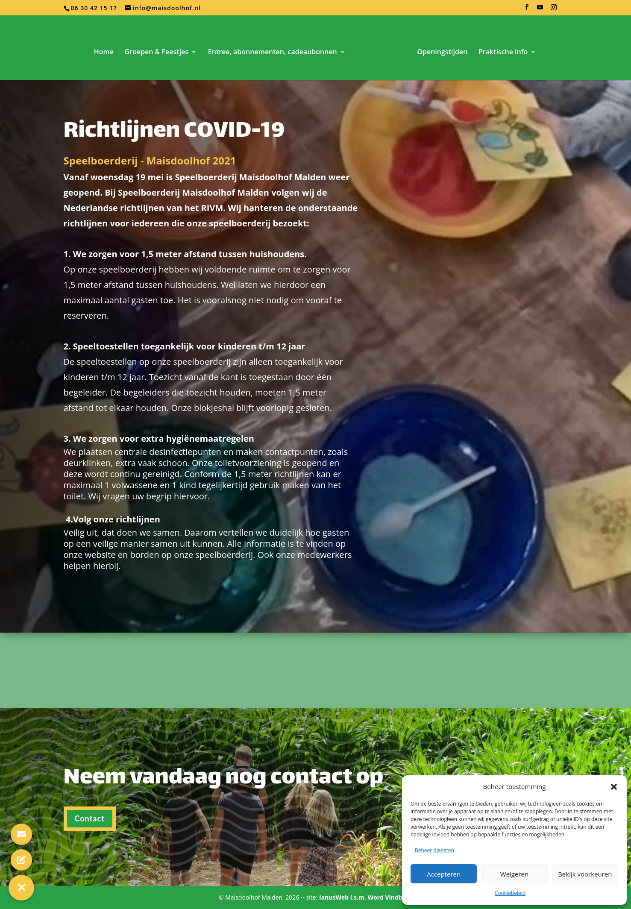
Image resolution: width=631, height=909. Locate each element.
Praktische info (503, 52)
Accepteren (444, 874)
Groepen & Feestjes (157, 52)
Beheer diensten (434, 850)
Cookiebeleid (510, 893)
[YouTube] (540, 9)
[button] (614, 787)
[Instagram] (554, 9)
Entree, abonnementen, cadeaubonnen (272, 52)
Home (104, 52)
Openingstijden (442, 52)
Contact (90, 839)
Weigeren (514, 874)
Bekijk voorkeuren (585, 874)
